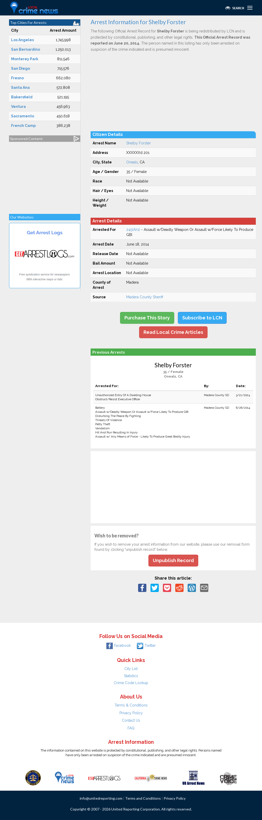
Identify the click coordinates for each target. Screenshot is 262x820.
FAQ (131, 728)
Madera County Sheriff (144, 297)
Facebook (118, 645)
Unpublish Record (173, 560)
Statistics (131, 676)
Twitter (146, 645)
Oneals (132, 162)
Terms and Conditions (143, 798)
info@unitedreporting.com (101, 798)
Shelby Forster (138, 143)
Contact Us (131, 720)
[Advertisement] (45, 175)
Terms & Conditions (131, 705)
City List (131, 669)
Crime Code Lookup (131, 683)
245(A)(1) (133, 230)
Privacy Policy (131, 713)
